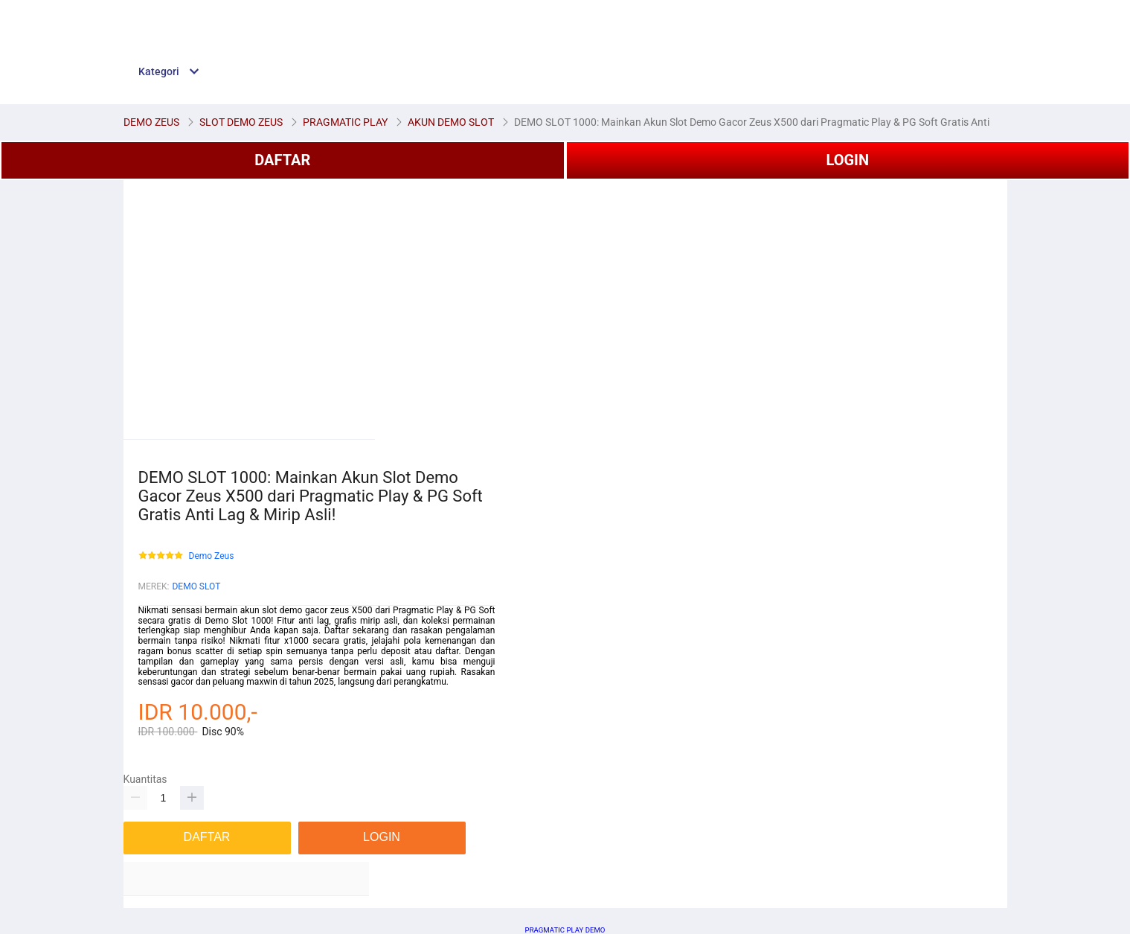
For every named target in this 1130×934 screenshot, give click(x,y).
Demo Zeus (211, 556)
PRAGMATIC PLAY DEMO (565, 930)
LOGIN (847, 160)
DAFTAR (282, 160)
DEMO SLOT (196, 586)
